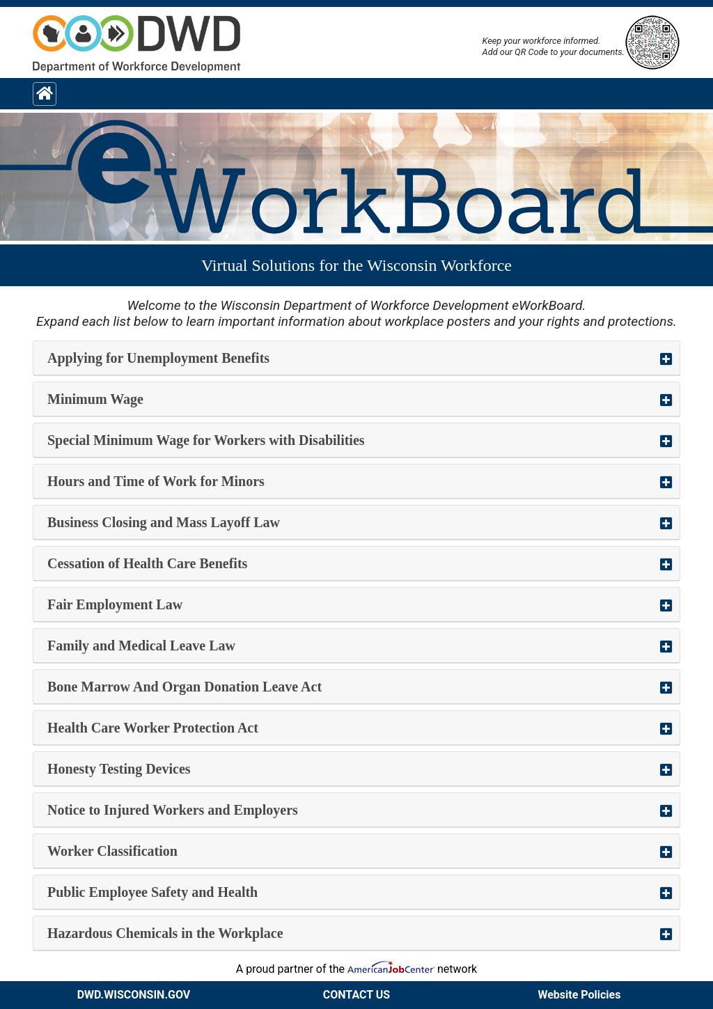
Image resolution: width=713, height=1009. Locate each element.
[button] (356, 358)
